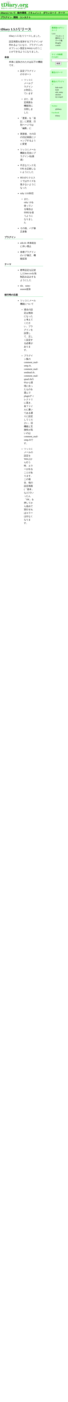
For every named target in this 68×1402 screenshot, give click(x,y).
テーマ (61, 13)
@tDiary (58, 109)
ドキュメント (34, 13)
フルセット (59, 36)
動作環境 (21, 13)
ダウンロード (50, 13)
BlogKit (58, 43)
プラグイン (6, 17)
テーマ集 (59, 40)
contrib (57, 45)
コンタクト (25, 17)
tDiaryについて (8, 13)
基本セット (59, 38)
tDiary (57, 116)
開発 (15, 17)
